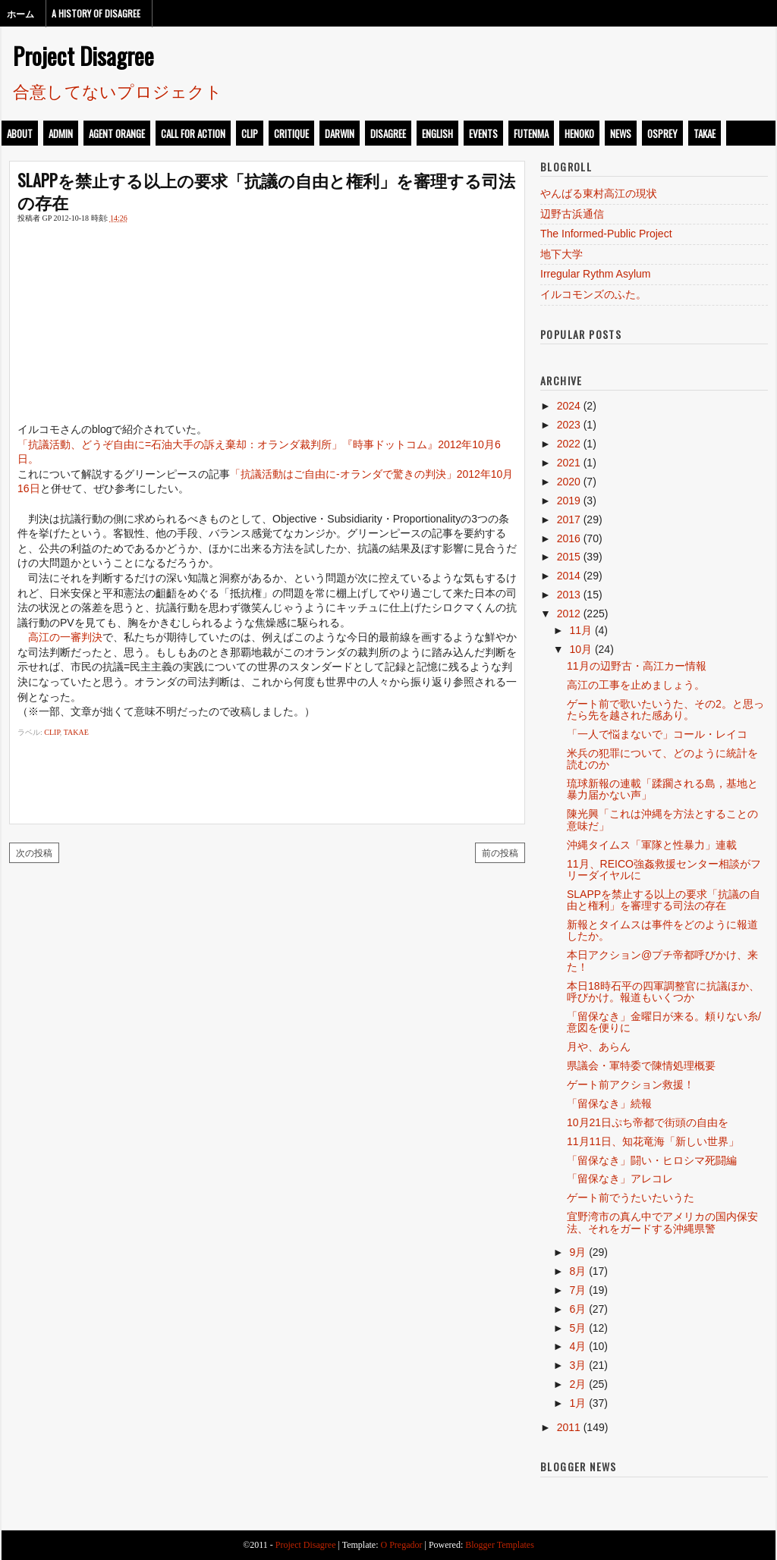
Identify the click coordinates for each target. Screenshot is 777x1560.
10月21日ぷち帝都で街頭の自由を (647, 1122)
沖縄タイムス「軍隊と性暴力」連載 (652, 845)
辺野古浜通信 (572, 214)
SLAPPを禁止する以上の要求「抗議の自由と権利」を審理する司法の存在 (266, 191)
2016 (568, 538)
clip (249, 133)
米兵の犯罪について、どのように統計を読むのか (662, 759)
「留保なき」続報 (609, 1103)
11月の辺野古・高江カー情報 (636, 666)
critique (291, 133)
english (437, 133)
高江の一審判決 (65, 637)
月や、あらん (599, 1047)
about (20, 133)
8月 (577, 1271)
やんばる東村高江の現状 (598, 193)
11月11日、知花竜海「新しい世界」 (653, 1141)
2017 (568, 519)
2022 (568, 444)
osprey (662, 133)
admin (61, 133)
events (483, 133)
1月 (577, 1403)
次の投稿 (34, 852)
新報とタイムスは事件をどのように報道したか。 (662, 930)
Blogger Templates (499, 1545)
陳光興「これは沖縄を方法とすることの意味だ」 (662, 819)
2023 (568, 425)
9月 (577, 1252)
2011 (568, 1427)
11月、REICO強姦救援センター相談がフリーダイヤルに (664, 869)
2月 (577, 1384)
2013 (568, 595)
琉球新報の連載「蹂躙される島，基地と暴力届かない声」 (662, 789)
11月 (580, 630)
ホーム (20, 13)
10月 (580, 649)
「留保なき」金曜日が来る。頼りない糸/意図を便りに (664, 1022)
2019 (568, 500)
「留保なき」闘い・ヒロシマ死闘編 (652, 1160)
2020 (568, 482)
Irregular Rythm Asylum (595, 274)
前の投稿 (500, 852)
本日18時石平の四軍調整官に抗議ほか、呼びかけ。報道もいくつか (663, 991)
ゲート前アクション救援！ (630, 1084)
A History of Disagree (96, 13)
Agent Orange (117, 133)
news (620, 133)
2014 (568, 576)
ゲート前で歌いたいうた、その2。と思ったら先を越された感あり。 (665, 709)
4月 (577, 1346)
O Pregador (402, 1545)
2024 (568, 406)
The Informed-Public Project (606, 234)
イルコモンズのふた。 (593, 294)
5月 (577, 1328)
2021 (568, 463)
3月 (577, 1365)
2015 (568, 557)
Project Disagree (83, 55)
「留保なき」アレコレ (620, 1178)
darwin (339, 133)
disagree (388, 133)
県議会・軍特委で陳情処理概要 (641, 1065)
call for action (193, 133)
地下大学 (561, 254)
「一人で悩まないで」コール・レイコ (657, 734)
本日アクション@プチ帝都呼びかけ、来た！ (662, 960)
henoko (579, 133)
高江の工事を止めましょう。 (636, 685)
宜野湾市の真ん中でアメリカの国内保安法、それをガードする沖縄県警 (662, 1222)
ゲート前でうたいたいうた (630, 1197)
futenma (531, 133)
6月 (577, 1309)
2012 (568, 613)
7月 (577, 1290)
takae (705, 133)
